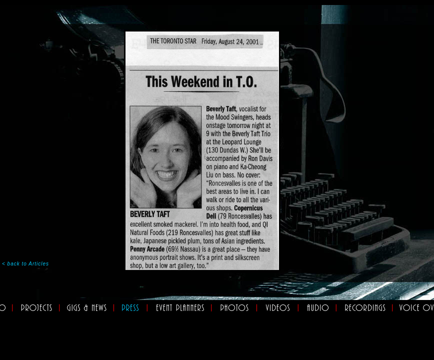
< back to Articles (25, 263)
